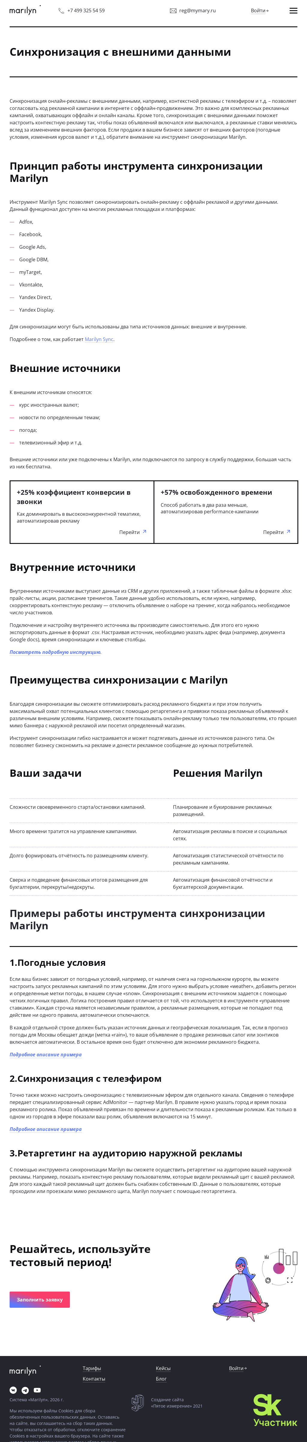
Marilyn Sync (99, 339)
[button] (293, 10)
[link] (25, 10)
